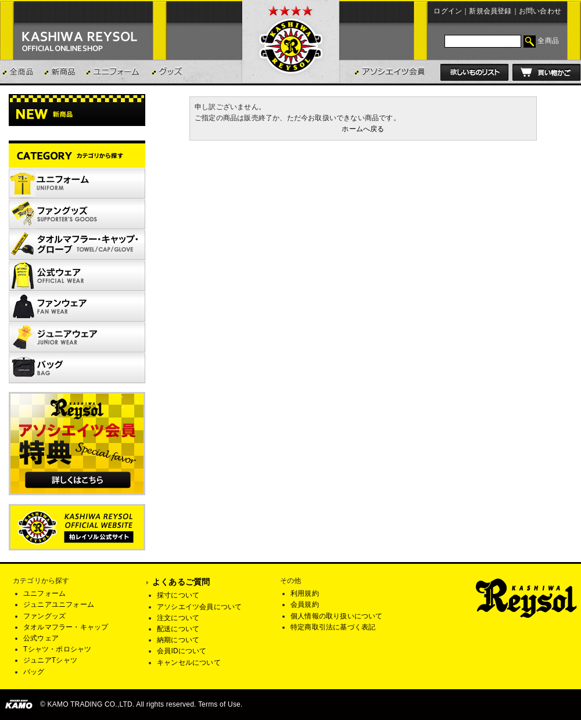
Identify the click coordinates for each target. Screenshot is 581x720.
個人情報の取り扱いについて (336, 616)
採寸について (178, 595)
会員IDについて (182, 651)
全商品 (548, 41)
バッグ (34, 672)
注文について (178, 618)
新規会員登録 (490, 11)
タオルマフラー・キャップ (65, 627)
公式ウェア (41, 638)
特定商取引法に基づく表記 (332, 627)
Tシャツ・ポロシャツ (57, 649)
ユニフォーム (44, 593)
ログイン (447, 11)
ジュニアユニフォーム (58, 604)
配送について (178, 629)
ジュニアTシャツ (50, 660)
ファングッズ (44, 616)
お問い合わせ (540, 11)
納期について (178, 640)
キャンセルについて (189, 662)
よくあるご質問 (181, 581)
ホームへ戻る (363, 129)
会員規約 (304, 604)
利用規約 (304, 593)
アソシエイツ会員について (199, 607)
